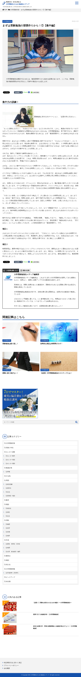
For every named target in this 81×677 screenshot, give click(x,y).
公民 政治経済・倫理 (13, 551)
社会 (7, 540)
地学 (8, 535)
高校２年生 (10, 447)
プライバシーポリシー (11, 665)
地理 (8, 547)
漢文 (8, 512)
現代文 (9, 508)
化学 (8, 528)
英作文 (9, 488)
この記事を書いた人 (11, 270)
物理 (8, 524)
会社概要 (7, 668)
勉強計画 (9, 468)
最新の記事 (26, 270)
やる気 (8, 476)
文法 (8, 492)
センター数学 (11, 456)
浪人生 (8, 564)
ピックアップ (10, 577)
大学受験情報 (10, 569)
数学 (7, 500)
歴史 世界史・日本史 (13, 544)
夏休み (8, 556)
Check (25, 92)
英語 (7, 480)
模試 (7, 560)
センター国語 (11, 463)
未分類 (8, 581)
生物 (8, 532)
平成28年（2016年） (13, 573)
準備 (8, 471)
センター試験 (10, 452)
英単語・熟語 (11, 496)
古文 (8, 516)
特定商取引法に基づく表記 (13, 662)
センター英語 (11, 459)
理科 (7, 520)
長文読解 (9, 484)
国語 (7, 504)
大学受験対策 (10, 443)
